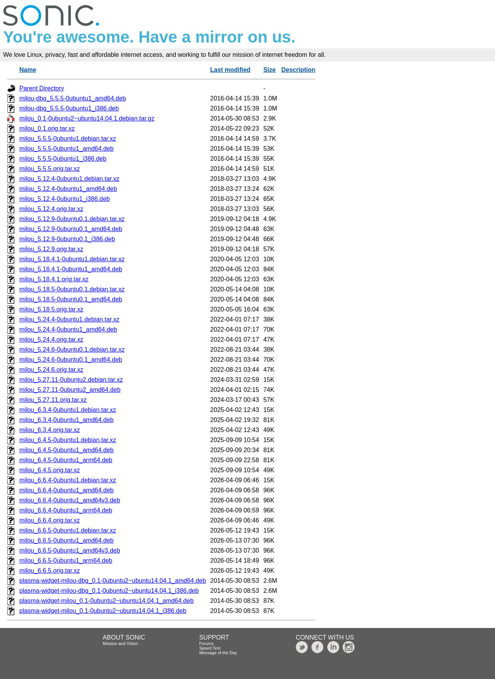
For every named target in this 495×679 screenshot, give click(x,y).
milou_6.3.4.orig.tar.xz (49, 430)
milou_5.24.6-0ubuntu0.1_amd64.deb (70, 359)
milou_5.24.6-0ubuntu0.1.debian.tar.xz (72, 349)
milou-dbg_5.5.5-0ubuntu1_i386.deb (69, 108)
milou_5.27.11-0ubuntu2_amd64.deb (70, 389)
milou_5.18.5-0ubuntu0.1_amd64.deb (70, 299)
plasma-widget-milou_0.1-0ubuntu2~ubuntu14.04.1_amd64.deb (106, 600)
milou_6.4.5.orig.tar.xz (49, 470)
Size (269, 69)
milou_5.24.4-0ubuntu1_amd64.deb (68, 329)
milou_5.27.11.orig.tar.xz (53, 400)
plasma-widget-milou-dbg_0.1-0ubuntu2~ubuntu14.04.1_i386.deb (109, 590)
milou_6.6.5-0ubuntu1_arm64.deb (65, 560)
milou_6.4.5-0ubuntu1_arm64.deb (65, 460)
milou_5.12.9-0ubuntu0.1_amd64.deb (70, 229)
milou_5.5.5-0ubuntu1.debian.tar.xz (67, 138)
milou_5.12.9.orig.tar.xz (51, 249)
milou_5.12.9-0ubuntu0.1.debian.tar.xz (72, 219)
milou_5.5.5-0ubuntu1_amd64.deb (66, 148)
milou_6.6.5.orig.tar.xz (49, 570)
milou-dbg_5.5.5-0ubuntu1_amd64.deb (72, 98)
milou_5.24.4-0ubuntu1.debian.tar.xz (69, 319)
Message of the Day (218, 652)
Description (298, 69)
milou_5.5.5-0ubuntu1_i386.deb (62, 158)
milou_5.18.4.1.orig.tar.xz (54, 279)
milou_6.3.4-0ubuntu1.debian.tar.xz (67, 410)
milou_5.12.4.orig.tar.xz (51, 209)
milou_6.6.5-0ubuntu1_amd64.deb (66, 540)
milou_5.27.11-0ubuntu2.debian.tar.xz (71, 379)
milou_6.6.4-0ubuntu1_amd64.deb (66, 490)
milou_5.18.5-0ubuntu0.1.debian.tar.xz (72, 289)
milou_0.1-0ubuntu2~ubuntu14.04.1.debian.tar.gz (86, 118)
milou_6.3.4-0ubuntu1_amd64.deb (66, 420)
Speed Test (209, 648)
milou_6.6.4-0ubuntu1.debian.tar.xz (67, 480)
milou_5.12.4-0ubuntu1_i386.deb (64, 199)
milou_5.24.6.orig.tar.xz (51, 369)
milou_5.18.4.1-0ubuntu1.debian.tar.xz (72, 259)
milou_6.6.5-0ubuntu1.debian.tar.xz (67, 530)
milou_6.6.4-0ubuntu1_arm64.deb (65, 510)
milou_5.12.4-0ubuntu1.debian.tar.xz (69, 178)
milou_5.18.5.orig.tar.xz (51, 309)
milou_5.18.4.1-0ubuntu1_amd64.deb (70, 269)
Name (27, 69)
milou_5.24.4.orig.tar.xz (51, 339)
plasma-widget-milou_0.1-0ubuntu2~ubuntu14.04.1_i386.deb (102, 611)
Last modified (230, 69)
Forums (206, 643)
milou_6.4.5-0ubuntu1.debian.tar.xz (67, 440)
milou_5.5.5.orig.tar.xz (49, 168)
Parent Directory (41, 88)
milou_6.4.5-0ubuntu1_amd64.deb (66, 450)
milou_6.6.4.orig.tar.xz (49, 520)
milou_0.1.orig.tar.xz (47, 128)
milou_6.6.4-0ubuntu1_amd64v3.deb (69, 500)
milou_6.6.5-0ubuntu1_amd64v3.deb (69, 550)
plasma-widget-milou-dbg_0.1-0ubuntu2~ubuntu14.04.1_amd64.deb (112, 580)
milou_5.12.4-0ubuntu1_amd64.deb (68, 188)
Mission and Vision (120, 643)
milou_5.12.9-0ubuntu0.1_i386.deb (67, 239)
